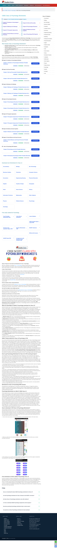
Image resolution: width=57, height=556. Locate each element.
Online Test (6, 533)
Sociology (46, 71)
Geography (46, 46)
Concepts (5, 525)
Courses (4, 5)
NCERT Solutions (19, 5)
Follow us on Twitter (20, 521)
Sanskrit (45, 69)
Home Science (46, 50)
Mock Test (4, 8)
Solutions (31, 5)
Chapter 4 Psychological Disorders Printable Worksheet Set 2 (16, 101)
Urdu (45, 73)
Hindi (45, 48)
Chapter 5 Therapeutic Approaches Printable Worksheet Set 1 (16, 123)
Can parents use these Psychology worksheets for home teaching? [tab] (16, 509)
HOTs (5, 529)
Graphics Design (47, 44)
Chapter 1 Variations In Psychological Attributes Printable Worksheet (15, 63)
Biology (45, 20)
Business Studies (47, 24)
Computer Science (47, 28)
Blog (9, 8)
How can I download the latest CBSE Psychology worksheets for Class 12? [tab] (18, 491)
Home (3, 10)
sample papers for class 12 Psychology (25, 289)
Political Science (47, 65)
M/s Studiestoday (12, 538)
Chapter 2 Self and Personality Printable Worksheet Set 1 (15, 78)
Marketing (46, 36)
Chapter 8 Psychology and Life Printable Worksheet (14, 149)
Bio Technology (46, 22)
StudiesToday (13, 279)
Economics (46, 30)
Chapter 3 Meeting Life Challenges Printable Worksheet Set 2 (16, 87)
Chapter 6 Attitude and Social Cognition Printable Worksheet (16, 131)
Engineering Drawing (47, 32)
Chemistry (46, 26)
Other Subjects (46, 61)
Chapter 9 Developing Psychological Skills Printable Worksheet (16, 155)
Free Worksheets (46, 5)
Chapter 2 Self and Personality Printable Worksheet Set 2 (15, 72)
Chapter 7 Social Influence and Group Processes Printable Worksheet (15, 140)
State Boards (13, 8)
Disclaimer (19, 522)
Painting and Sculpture (48, 38)
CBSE (9, 5)
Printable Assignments (8, 526)
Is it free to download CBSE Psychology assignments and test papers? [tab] (17, 502)
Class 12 (9, 10)
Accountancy (46, 18)
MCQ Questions (38, 5)
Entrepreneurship (47, 34)
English (45, 42)
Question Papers (7, 522)
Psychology (13, 10)
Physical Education (47, 40)
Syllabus (5, 518)
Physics (45, 63)
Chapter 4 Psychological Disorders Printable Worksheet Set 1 (16, 108)
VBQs (5, 530)
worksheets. (22, 274)
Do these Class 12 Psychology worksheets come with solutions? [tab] (16, 499)
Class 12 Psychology (18, 265)
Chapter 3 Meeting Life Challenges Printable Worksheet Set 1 (16, 93)
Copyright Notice (20, 525)
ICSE (13, 5)
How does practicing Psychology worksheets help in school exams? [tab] (16, 506)
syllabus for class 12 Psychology (20, 284)
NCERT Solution (7, 521)
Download (26, 5)
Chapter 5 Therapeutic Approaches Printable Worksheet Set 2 (16, 116)
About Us (18, 518)
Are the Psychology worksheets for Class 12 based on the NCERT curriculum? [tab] (18, 495)
